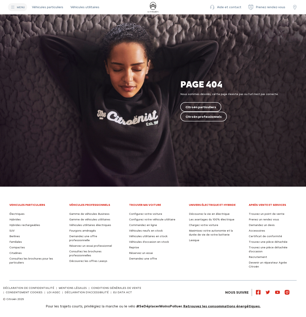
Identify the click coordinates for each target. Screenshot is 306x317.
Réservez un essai (141, 253)
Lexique (194, 240)
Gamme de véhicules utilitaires (89, 219)
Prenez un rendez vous (264, 219)
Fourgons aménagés (82, 230)
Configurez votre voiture (145, 214)
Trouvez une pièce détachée (268, 242)
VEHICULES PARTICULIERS (27, 205)
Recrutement (258, 257)
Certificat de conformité (265, 236)
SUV (12, 230)
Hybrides (15, 219)
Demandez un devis (262, 225)
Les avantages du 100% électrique (211, 219)
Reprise (134, 247)
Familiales (15, 242)
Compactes (17, 247)
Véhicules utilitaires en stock (148, 236)
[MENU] (17, 7)
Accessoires (257, 230)
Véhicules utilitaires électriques (90, 225)
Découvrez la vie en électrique (209, 214)
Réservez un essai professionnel (90, 246)
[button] (225, 7)
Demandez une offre (143, 258)
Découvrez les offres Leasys (88, 261)
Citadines (15, 253)
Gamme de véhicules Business (89, 214)
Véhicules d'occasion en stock (149, 242)
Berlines (14, 236)
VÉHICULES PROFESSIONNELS (89, 205)
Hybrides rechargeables (24, 225)
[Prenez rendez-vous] (266, 7)
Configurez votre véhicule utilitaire (152, 219)
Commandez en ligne (143, 225)
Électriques (17, 214)
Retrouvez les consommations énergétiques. (222, 306)
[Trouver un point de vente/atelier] (295, 7)
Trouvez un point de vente (266, 214)
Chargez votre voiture (203, 225)
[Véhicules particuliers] (48, 7)
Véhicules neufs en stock (146, 230)
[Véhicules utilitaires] (84, 7)
